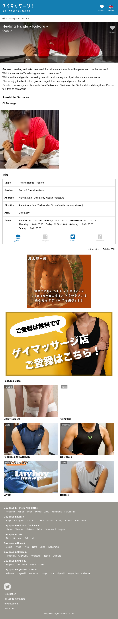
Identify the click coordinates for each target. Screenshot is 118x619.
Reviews (87, 59)
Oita (52, 573)
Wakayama (53, 547)
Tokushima (21, 564)
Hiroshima (11, 556)
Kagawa (10, 564)
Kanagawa (19, 520)
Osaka (9, 547)
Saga (44, 573)
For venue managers (14, 598)
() (7, 31)
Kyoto (27, 547)
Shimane (57, 556)
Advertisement (11, 603)
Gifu (27, 538)
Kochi (41, 564)
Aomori (21, 511)
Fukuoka (10, 573)
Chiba (41, 520)
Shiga (42, 547)
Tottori (47, 556)
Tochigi (59, 520)
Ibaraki (50, 520)
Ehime (33, 564)
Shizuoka (17, 538)
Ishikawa (30, 529)
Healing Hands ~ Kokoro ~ (25, 26)
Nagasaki (21, 573)
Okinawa (85, 573)
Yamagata (57, 511)
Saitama (31, 520)
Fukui (39, 529)
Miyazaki (61, 573)
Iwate (29, 511)
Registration (10, 594)
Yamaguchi (35, 556)
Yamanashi (50, 529)
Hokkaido (10, 511)
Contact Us (9, 608)
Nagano (62, 529)
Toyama (19, 529)
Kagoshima (73, 573)
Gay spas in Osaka (18, 18)
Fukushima (69, 511)
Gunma (68, 520)
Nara (34, 547)
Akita (46, 511)
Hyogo (18, 547)
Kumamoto (34, 573)
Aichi (8, 538)
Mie (33, 538)
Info (28, 59)
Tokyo (9, 520)
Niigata (9, 529)
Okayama (23, 556)
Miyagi (38, 511)
